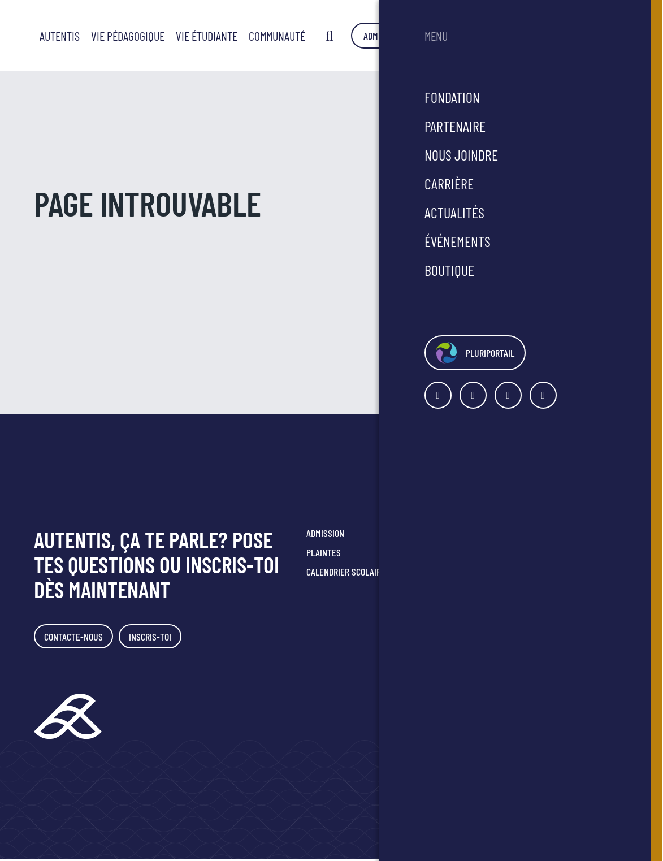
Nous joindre (435, 552)
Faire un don (433, 571)
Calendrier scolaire (345, 571)
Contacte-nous (75, 637)
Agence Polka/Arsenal (596, 743)
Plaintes (323, 552)
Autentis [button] (233, 35)
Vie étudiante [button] (380, 35)
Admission (569, 35)
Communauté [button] (450, 35)
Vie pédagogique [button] (301, 35)
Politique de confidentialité (554, 623)
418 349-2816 (535, 582)
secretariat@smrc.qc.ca (562, 594)
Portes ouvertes (442, 533)
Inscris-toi (157, 637)
